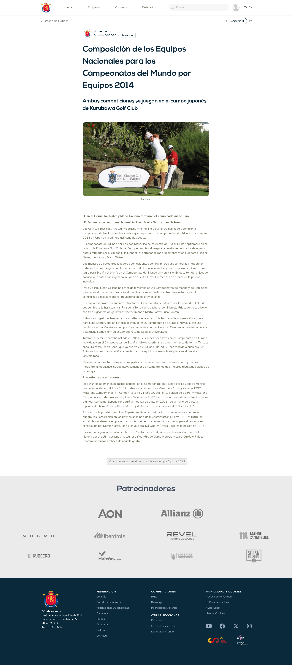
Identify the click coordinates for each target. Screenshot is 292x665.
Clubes (100, 619)
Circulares (102, 625)
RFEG (154, 597)
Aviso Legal (213, 608)
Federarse (157, 620)
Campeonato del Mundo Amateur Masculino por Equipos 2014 (147, 461)
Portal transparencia (108, 602)
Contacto (102, 636)
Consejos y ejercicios (163, 626)
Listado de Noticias (54, 21)
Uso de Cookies (215, 613)
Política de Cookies (217, 602)
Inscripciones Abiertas (164, 608)
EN (250, 7)
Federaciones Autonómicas (112, 608)
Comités (101, 597)
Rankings (156, 602)
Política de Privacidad (219, 597)
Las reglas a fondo (162, 631)
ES (245, 7)
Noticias (101, 630)
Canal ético (103, 613)
